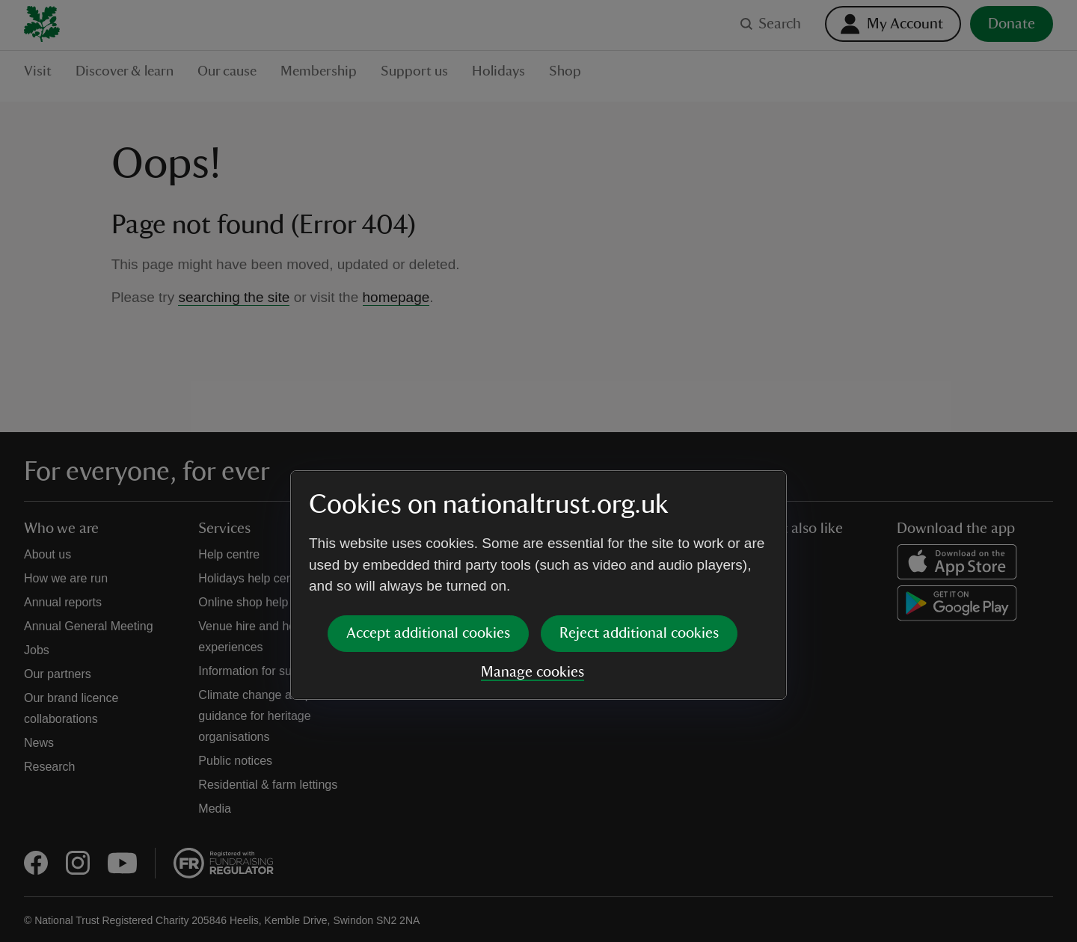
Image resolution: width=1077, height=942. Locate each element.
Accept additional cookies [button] (428, 518)
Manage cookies (532, 557)
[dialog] (538, 471)
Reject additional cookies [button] (639, 518)
